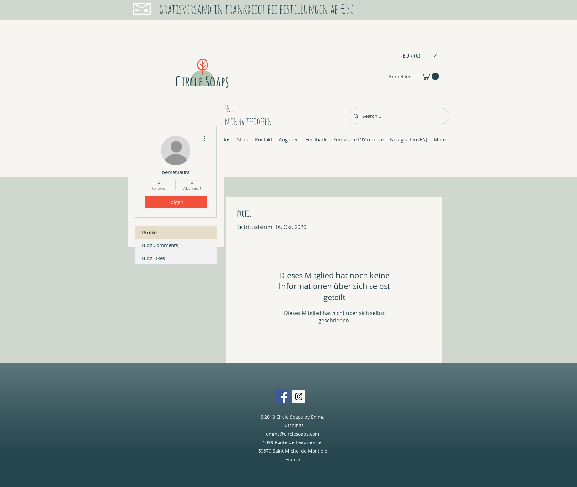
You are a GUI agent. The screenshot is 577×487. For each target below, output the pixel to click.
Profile (149, 232)
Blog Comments (160, 245)
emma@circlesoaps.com (292, 434)
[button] (419, 55)
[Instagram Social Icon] (298, 396)
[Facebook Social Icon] (282, 396)
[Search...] (398, 116)
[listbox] (419, 55)
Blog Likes (153, 258)
